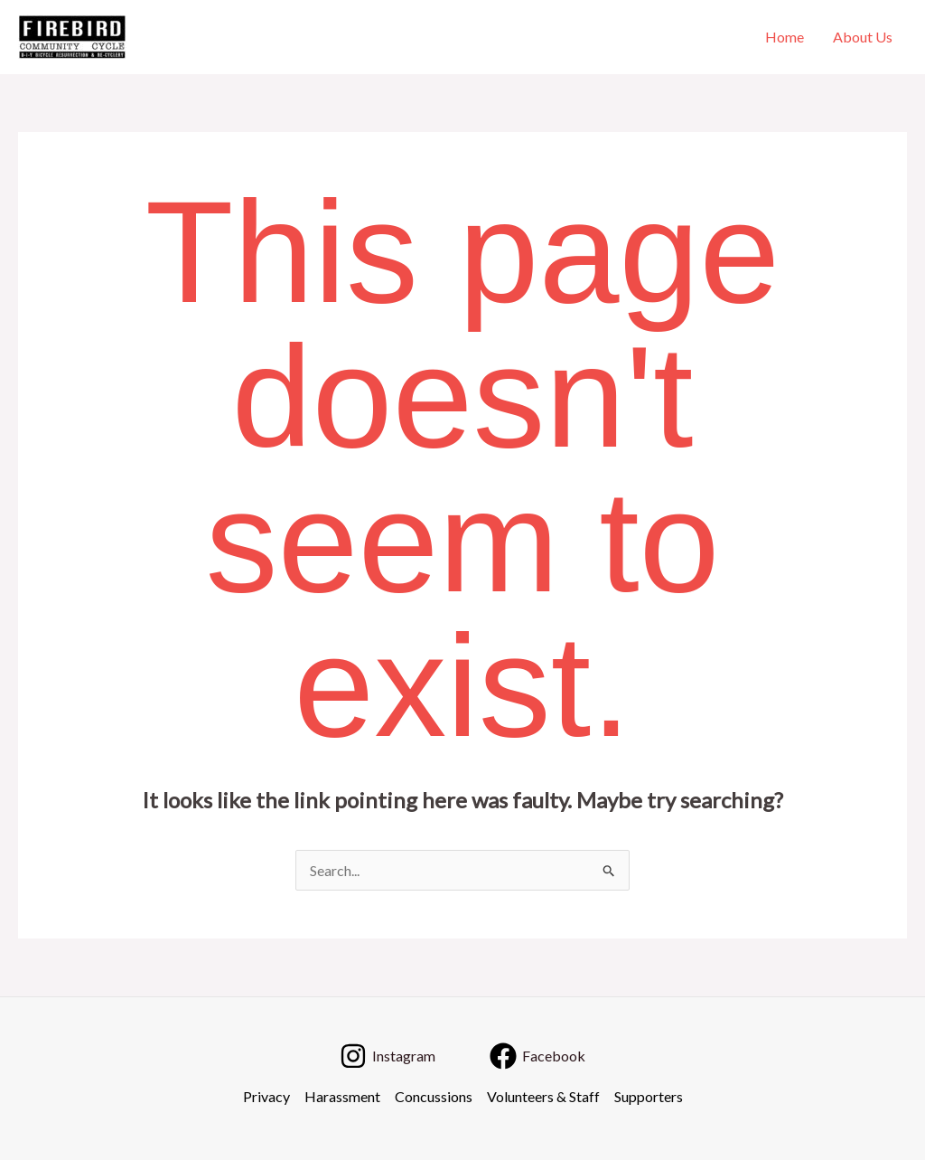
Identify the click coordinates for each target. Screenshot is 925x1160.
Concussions (433, 1096)
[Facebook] (537, 1056)
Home (784, 36)
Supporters (648, 1096)
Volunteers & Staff (543, 1096)
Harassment (342, 1096)
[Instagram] (387, 1056)
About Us (862, 36)
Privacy (266, 1096)
